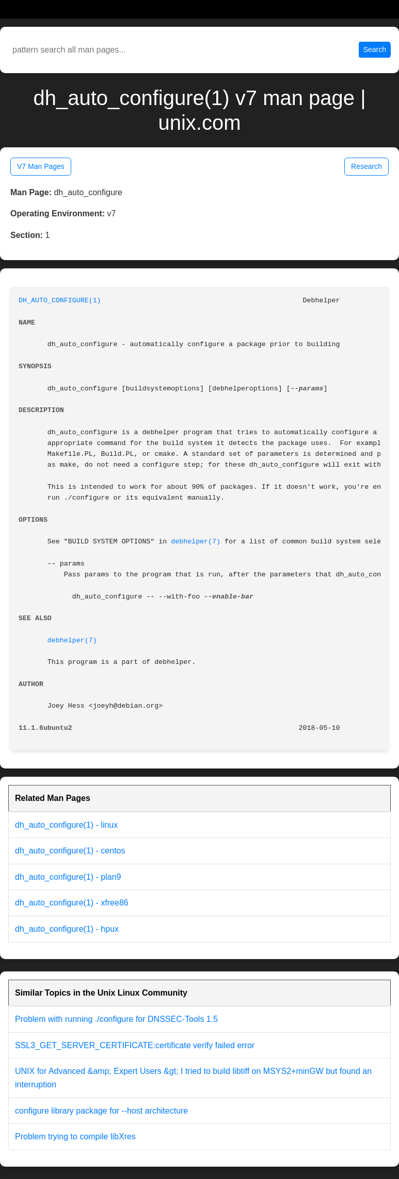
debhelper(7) (195, 541)
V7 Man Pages (41, 166)
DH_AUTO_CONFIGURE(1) (60, 300)
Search (374, 49)
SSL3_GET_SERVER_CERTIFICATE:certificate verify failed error (134, 1045)
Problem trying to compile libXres (75, 1136)
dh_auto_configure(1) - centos (70, 850)
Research (366, 166)
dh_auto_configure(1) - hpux (67, 929)
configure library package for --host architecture (101, 1110)
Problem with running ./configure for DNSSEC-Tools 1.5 (116, 1019)
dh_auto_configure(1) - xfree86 (72, 902)
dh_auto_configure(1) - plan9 (68, 877)
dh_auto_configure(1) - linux (66, 825)
